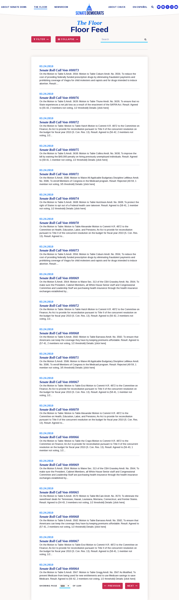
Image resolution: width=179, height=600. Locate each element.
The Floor (40, 7)
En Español (140, 7)
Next (130, 586)
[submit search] (145, 39)
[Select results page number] (64, 586)
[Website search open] (152, 7)
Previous (114, 586)
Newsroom (61, 7)
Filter (39, 39)
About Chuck (116, 7)
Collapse (66, 39)
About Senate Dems (14, 7)
